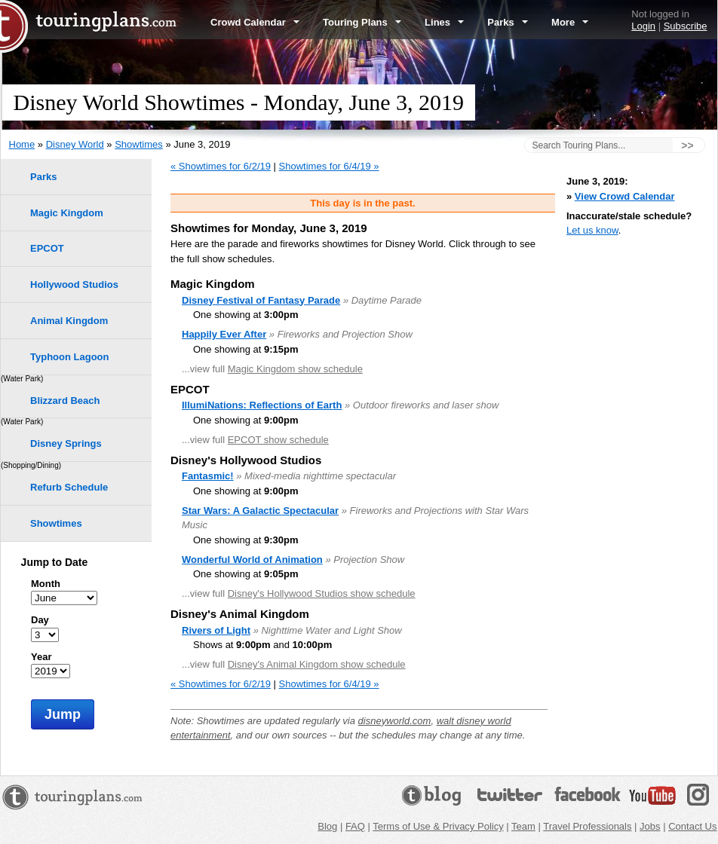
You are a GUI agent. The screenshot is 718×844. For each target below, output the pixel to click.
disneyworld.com (394, 720)
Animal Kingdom (69, 320)
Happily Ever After (224, 334)
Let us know (592, 230)
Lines (444, 22)
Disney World (75, 144)
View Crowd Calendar (625, 196)
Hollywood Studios (74, 284)
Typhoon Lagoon (69, 356)
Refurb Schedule (69, 487)
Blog (327, 826)
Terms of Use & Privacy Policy (438, 826)
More (569, 22)
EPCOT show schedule (278, 439)
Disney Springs (66, 443)
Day (40, 619)
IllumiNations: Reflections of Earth (262, 405)
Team (523, 826)
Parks (507, 22)
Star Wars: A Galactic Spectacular (260, 510)
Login (643, 26)
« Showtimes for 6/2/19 (220, 166)
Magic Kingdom (66, 213)
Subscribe (685, 26)
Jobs (650, 826)
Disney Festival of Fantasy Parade (261, 300)
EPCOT (47, 248)
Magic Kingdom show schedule (295, 369)
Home (22, 144)
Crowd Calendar (254, 22)
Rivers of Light (216, 630)
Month (45, 583)
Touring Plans (362, 22)
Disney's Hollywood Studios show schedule (322, 593)
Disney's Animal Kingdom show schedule (317, 664)
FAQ (355, 826)
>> (687, 145)
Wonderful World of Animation (252, 559)
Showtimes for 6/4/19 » (329, 166)
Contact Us (692, 826)
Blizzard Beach (65, 400)
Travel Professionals (587, 826)
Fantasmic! (208, 476)
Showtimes (139, 144)
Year (41, 656)
